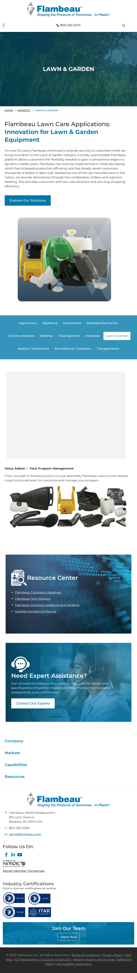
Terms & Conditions (85, 955)
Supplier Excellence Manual (35, 611)
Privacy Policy (113, 955)
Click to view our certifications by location (29, 888)
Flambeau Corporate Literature (38, 592)
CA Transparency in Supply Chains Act (43, 959)
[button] (3, 25)
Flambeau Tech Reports (33, 598)
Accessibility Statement (74, 964)
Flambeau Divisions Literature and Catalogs (47, 605)
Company (14, 741)
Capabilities (16, 764)
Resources (14, 776)
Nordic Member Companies (24, 871)
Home (9, 110)
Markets (23, 110)
